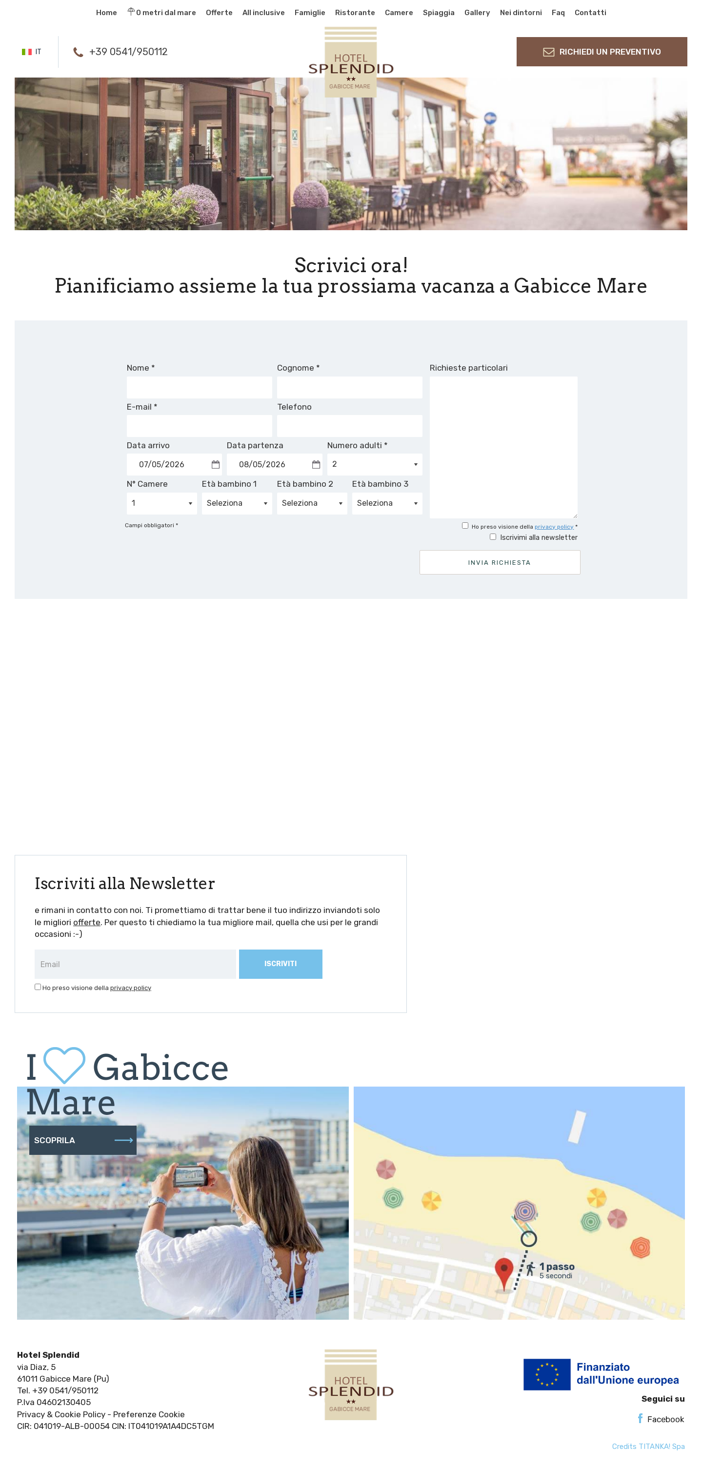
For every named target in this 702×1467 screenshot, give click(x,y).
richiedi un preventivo (602, 52)
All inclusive (263, 12)
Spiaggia (439, 12)
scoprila (83, 1140)
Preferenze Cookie (149, 1414)
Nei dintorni (521, 12)
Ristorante (355, 12)
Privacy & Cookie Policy (61, 1414)
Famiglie (310, 12)
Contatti (590, 12)
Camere (399, 12)
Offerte (219, 12)
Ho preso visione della (96, 987)
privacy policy (554, 526)
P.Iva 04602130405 (54, 1402)
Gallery (477, 12)
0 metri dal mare (161, 12)
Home (106, 12)
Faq (558, 12)
